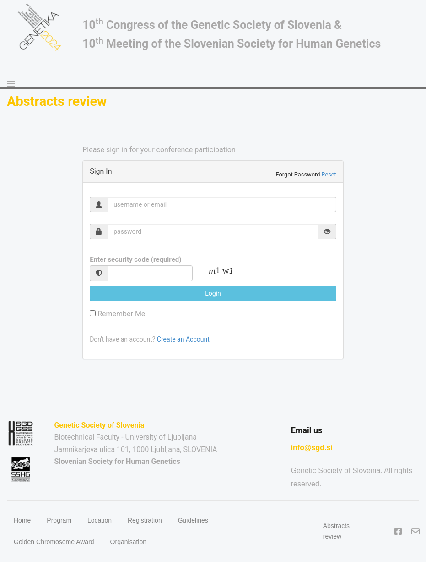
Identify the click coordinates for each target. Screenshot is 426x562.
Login (213, 293)
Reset (329, 174)
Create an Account (183, 339)
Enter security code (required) (135, 259)
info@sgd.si (312, 448)
